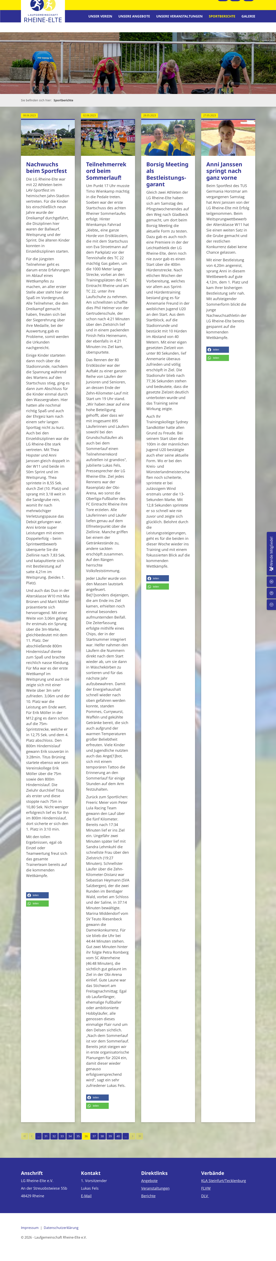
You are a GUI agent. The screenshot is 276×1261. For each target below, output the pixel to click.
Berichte (148, 1199)
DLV (205, 1199)
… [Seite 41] (126, 1140)
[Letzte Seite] (139, 1140)
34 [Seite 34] (70, 1140)
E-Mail (86, 1199)
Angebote (149, 1184)
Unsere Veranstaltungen (179, 18)
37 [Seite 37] (94, 1140)
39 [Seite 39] (110, 1140)
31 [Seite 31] (46, 1140)
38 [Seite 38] (102, 1140)
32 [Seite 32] (54, 1140)
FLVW (206, 1191)
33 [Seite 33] (62, 1140)
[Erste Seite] (24, 1140)
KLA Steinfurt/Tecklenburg (223, 1184)
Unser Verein (100, 18)
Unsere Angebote (134, 18)
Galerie (248, 18)
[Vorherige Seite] (32, 1140)
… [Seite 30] (38, 1140)
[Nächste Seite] (132, 1140)
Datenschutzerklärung (61, 1231)
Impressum (30, 1231)
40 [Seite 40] (118, 1140)
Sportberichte (222, 18)
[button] (37, 899)
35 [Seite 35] (78, 1140)
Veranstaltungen (155, 1191)
